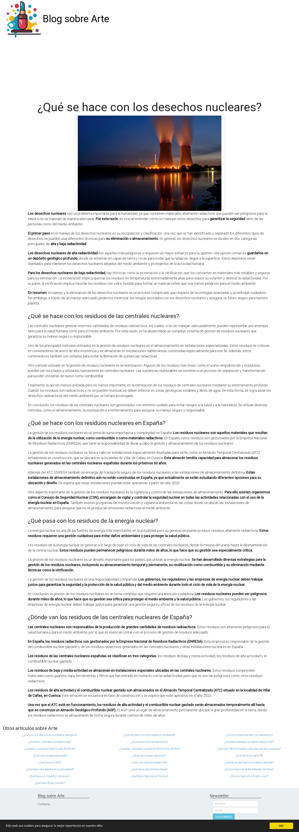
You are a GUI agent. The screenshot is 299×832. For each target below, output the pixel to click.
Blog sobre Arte (76, 18)
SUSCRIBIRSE (223, 816)
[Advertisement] (149, 67)
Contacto (44, 804)
